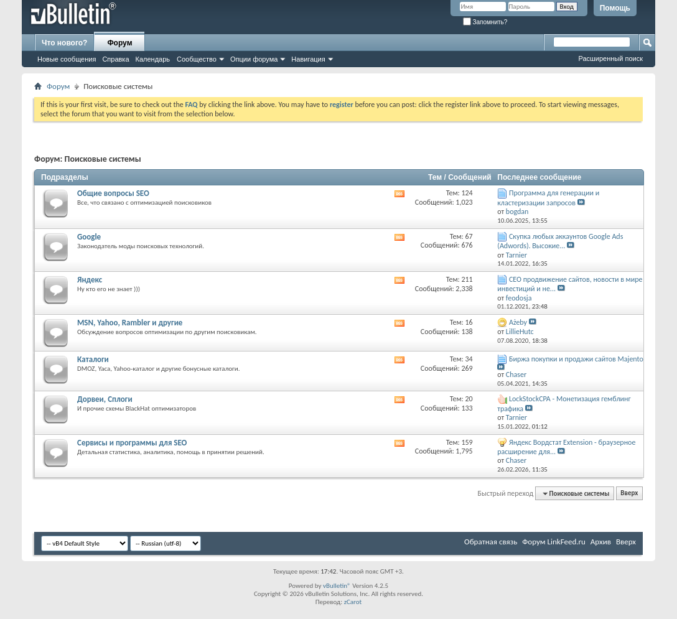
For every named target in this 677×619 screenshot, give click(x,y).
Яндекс (89, 279)
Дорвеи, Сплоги (105, 399)
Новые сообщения (66, 59)
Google (89, 236)
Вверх (629, 494)
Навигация (308, 59)
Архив (601, 541)
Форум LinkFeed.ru (554, 541)
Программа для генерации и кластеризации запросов (548, 197)
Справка (115, 59)
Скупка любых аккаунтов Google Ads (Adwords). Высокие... (560, 241)
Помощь (615, 8)
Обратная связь (490, 541)
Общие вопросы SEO (113, 193)
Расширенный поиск (610, 58)
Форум (119, 43)
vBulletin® (337, 586)
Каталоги (93, 359)
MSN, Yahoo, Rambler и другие (129, 322)
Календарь (153, 59)
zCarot (353, 602)
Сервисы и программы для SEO (132, 442)
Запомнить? (485, 22)
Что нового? (64, 43)
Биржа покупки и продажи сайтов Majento (576, 359)
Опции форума (254, 59)
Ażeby (518, 322)
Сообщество (197, 59)
